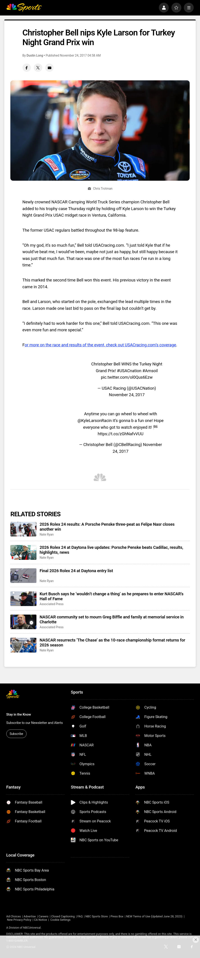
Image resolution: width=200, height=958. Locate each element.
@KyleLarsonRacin (95, 420)
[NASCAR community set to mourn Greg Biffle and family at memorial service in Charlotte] (23, 622)
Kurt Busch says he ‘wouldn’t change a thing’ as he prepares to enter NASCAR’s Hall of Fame (111, 596)
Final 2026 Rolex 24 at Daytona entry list (76, 570)
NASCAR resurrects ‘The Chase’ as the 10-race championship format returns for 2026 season (112, 643)
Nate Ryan (47, 534)
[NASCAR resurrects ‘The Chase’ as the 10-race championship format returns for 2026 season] (23, 645)
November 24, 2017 (127, 394)
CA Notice (40, 919)
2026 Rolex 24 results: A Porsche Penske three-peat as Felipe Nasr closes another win (107, 527)
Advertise (30, 916)
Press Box (116, 916)
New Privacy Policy (19, 919)
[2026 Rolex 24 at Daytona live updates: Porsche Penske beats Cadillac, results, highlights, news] (23, 552)
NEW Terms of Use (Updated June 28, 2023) (154, 916)
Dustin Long (35, 55)
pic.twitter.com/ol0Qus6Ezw (127, 377)
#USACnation (129, 370)
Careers (43, 916)
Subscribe (16, 734)
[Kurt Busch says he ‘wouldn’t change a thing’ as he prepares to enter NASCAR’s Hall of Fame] (23, 598)
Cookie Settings (60, 919)
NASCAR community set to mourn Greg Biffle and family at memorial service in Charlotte (112, 619)
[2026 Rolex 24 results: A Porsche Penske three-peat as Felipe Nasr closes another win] (23, 529)
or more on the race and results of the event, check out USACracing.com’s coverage (100, 345)
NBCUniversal (32, 927)
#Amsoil (150, 370)
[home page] (24, 8)
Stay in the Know (18, 714)
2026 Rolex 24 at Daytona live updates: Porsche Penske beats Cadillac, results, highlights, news (111, 550)
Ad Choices (13, 916)
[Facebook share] (26, 68)
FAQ (80, 916)
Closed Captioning (62, 916)
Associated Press (52, 604)
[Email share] (49, 68)
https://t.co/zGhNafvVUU (120, 433)
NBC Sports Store (96, 916)
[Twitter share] (38, 68)
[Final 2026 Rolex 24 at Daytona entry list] (23, 575)
